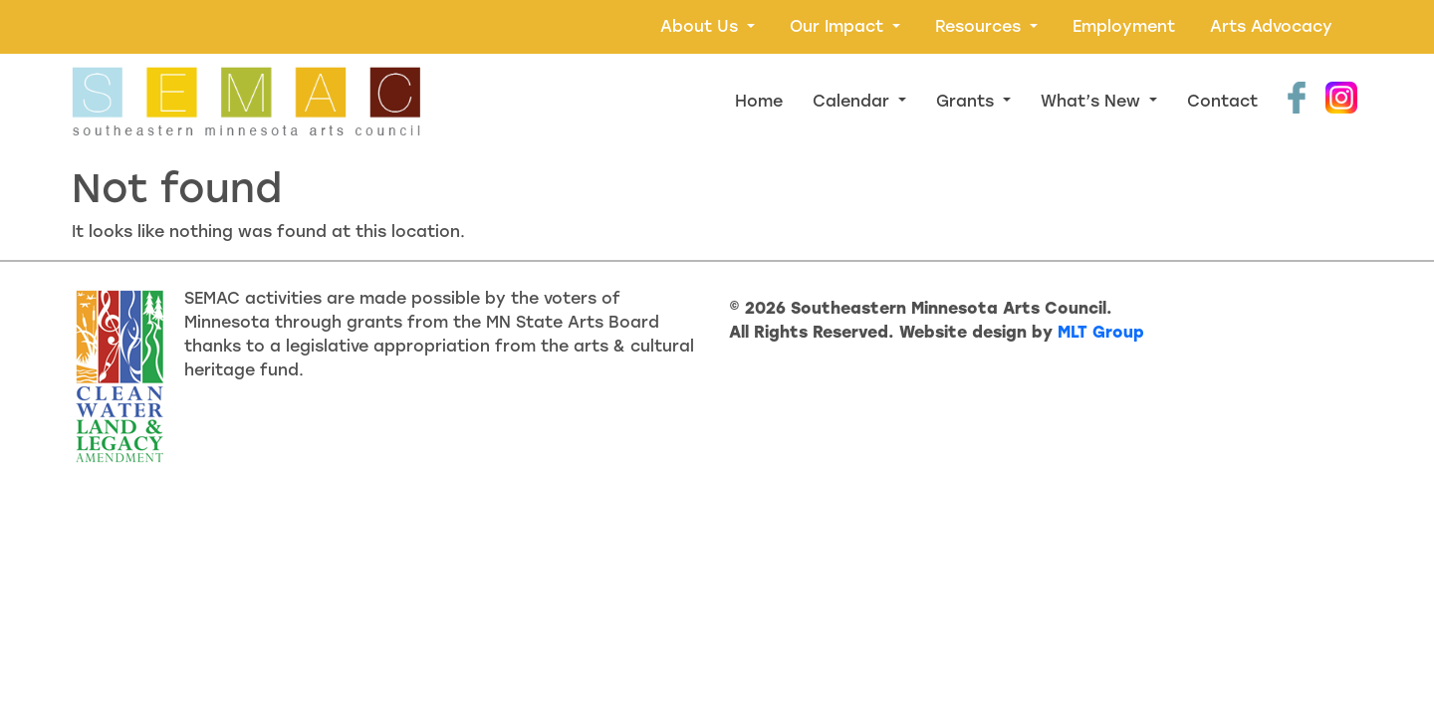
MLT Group (1101, 332)
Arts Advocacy (1271, 26)
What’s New (1093, 101)
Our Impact (839, 26)
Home (759, 101)
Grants (967, 101)
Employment (1124, 26)
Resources (980, 26)
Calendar (853, 101)
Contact (1222, 101)
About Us (701, 26)
